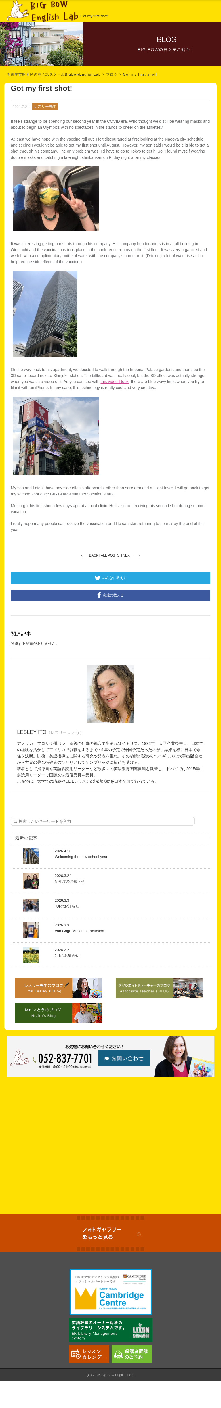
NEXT (127, 555)
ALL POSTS (110, 555)
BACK (94, 555)
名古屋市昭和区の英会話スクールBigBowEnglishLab (54, 74)
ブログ (112, 74)
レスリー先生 (45, 106)
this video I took (114, 381)
